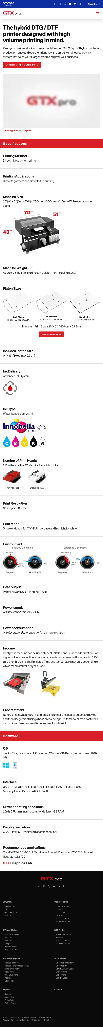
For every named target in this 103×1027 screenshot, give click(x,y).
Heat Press (9, 972)
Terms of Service (22, 1020)
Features (59, 909)
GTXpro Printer (61, 902)
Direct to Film (61, 965)
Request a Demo (63, 921)
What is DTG (9, 906)
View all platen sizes (51, 334)
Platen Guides (10, 1000)
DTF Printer (59, 930)
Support (6, 989)
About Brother (8, 1020)
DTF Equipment (11, 975)
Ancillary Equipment (12, 958)
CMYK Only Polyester (65, 968)
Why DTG (7, 902)
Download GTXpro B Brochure (22, 65)
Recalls (46, 1020)
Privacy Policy (36, 1020)
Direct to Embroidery (65, 962)
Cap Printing (61, 975)
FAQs (6, 909)
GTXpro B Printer (10, 930)
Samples (59, 915)
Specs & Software (63, 906)
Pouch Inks (60, 912)
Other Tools (9, 981)
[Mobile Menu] (97, 13)
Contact (58, 989)
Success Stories (11, 912)
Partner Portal (10, 1003)
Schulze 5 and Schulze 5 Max (16, 965)
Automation (9, 997)
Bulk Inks (8, 940)
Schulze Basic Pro (12, 962)
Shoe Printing (61, 972)
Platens (7, 978)
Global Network (94, 4)
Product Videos (62, 918)
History (7, 915)
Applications (60, 958)
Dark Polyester (62, 978)
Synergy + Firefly (11, 968)
